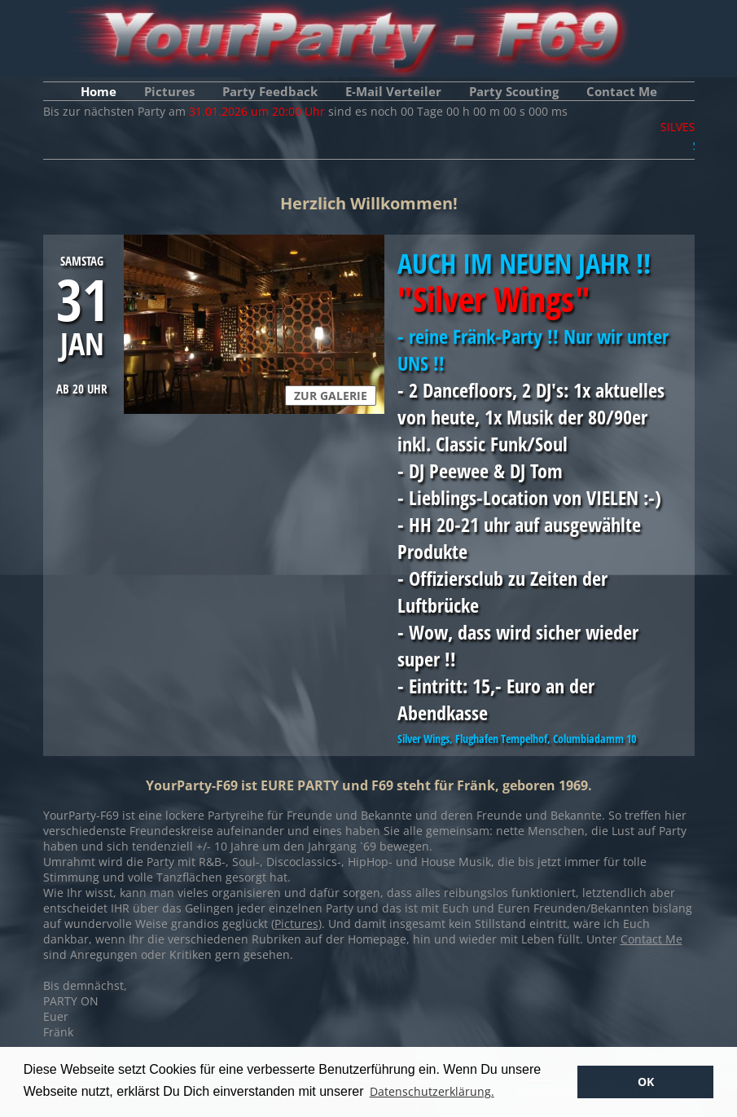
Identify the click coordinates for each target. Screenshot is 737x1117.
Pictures (169, 91)
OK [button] (646, 1081)
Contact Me (621, 91)
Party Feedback (270, 91)
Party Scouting (514, 91)
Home (98, 91)
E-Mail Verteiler (393, 91)
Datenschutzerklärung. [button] (432, 1091)
